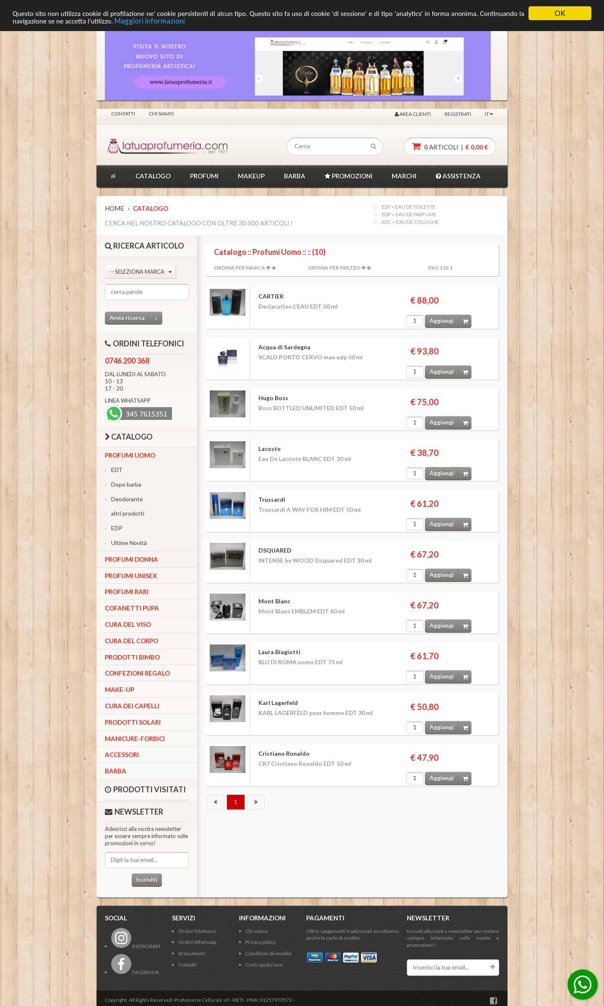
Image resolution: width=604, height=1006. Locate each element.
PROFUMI (204, 176)
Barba (115, 771)
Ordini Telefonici (197, 931)
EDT (113, 469)
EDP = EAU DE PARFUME (409, 214)
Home (114, 208)
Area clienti (413, 114)
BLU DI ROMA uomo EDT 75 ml (300, 661)
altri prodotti (124, 513)
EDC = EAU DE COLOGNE (410, 222)
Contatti (123, 113)
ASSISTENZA (458, 176)
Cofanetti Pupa (132, 608)
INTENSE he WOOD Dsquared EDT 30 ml (315, 560)
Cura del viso (128, 624)
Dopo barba (123, 484)
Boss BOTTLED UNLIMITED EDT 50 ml (311, 407)
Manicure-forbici (135, 738)
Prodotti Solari (133, 722)
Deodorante (124, 499)
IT (489, 114)
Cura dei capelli (132, 706)
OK (560, 13)
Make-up (119, 689)
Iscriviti (146, 879)
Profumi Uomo (130, 455)
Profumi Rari (126, 591)
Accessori (122, 754)
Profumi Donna (131, 559)
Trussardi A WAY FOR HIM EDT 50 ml (309, 509)
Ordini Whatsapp (197, 942)
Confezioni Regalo (137, 673)
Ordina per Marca (239, 268)
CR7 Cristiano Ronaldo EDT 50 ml (304, 763)
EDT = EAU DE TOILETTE (408, 207)
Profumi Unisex (131, 575)
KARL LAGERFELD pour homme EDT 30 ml (315, 712)
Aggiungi (450, 320)
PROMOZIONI (348, 176)
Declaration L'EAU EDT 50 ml (298, 306)
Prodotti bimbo (132, 657)
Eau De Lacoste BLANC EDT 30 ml (304, 458)
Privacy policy (260, 942)
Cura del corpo (131, 640)
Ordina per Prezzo (334, 268)
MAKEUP (251, 176)
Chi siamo (161, 113)
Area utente (191, 953)
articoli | (450, 146)
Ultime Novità (126, 542)
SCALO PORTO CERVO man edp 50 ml (310, 357)
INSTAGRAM (135, 946)
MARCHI (404, 176)
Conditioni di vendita (268, 953)
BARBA (294, 176)
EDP (113, 528)
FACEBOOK (135, 972)
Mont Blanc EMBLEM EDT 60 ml (301, 611)
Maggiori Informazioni (150, 20)
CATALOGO (153, 176)
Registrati (458, 114)
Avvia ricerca (135, 318)
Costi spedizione (264, 964)
